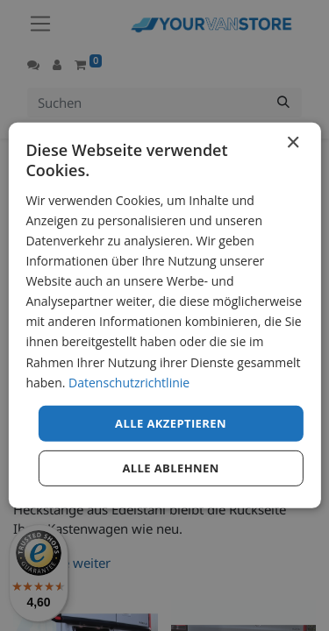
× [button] (292, 143)
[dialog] (164, 315)
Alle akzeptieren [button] (170, 423)
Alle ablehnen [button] (170, 468)
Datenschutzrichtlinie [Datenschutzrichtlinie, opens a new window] (129, 381)
